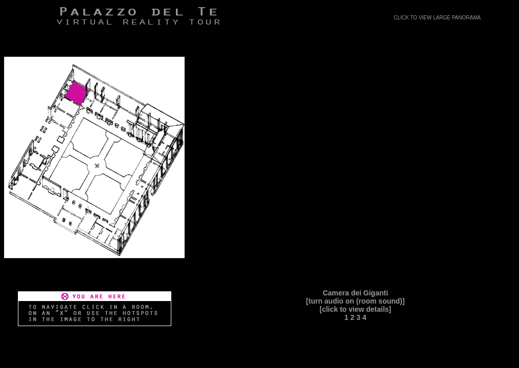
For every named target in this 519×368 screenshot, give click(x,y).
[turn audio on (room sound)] (355, 301)
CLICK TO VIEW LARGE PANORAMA (437, 17)
